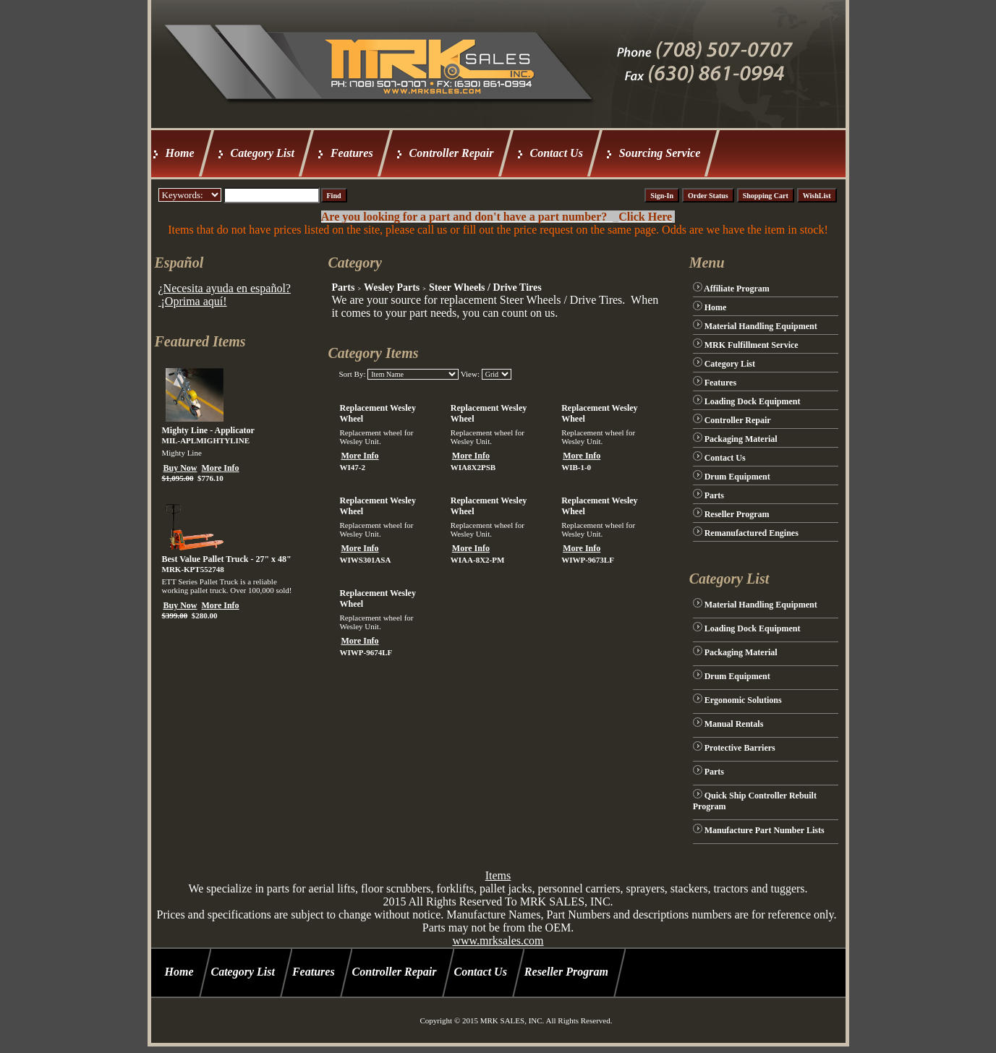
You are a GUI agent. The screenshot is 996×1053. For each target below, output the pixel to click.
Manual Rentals (734, 724)
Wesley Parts (392, 287)
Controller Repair (451, 153)
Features (352, 153)
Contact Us (556, 153)
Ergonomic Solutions (743, 700)
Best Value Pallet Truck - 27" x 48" (226, 559)
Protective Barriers (740, 748)
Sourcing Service (659, 153)
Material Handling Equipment (761, 326)
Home (180, 153)
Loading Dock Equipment (753, 401)
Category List (262, 153)
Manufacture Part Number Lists (765, 830)
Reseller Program (737, 514)
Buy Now (180, 468)
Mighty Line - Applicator (208, 430)
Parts (342, 287)
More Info (220, 468)
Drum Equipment (737, 477)
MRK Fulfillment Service (752, 345)
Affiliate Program (737, 289)
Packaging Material (741, 439)
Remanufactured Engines (752, 533)
